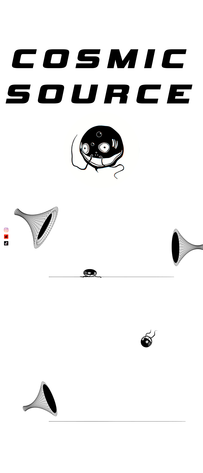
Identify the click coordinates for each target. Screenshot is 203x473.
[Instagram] (6, 230)
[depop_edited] (6, 236)
